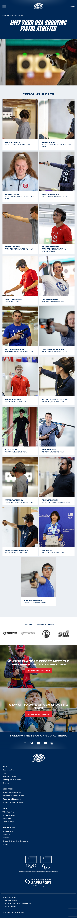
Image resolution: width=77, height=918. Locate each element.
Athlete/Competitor (11, 792)
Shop (5, 844)
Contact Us (8, 770)
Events (5, 838)
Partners (6, 818)
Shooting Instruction (12, 802)
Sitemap (6, 783)
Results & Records (11, 799)
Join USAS (7, 831)
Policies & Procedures (13, 796)
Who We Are (8, 812)
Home (4, 15)
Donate (6, 835)
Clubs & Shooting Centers (15, 841)
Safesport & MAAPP (12, 780)
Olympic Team (9, 815)
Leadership (8, 822)
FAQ (4, 773)
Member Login (9, 776)
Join (72, 6)
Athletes (10, 15)
